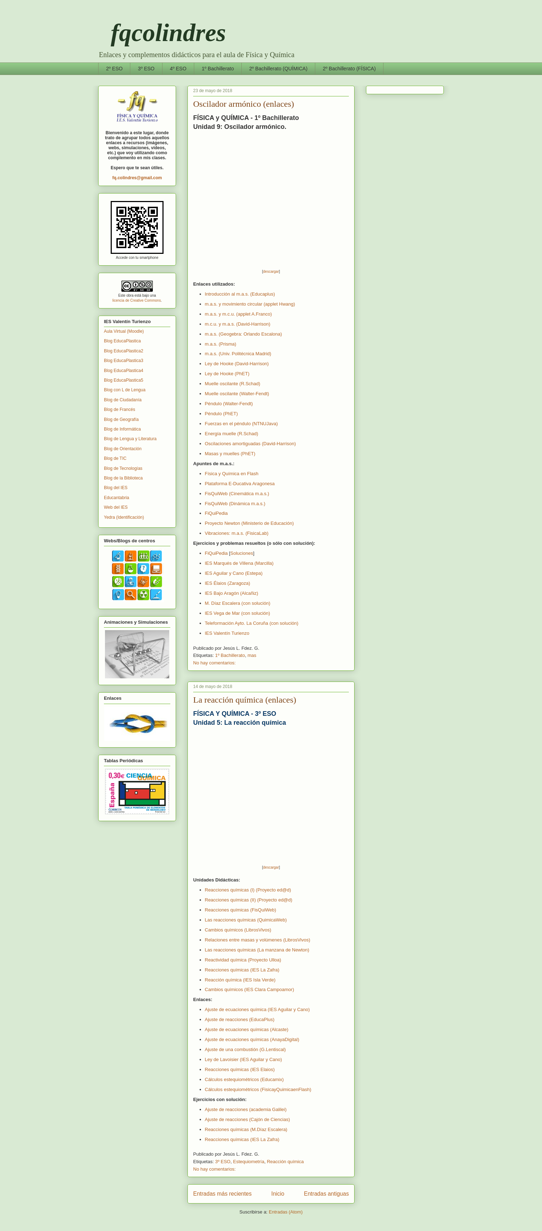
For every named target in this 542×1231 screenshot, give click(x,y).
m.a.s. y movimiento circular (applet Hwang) (250, 304)
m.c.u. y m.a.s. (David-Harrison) (237, 324)
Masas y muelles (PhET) (230, 453)
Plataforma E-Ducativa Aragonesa (240, 483)
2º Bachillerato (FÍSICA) (349, 68)
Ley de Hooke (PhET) (227, 373)
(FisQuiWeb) (240, 910)
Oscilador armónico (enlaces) (243, 104)
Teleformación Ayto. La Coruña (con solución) (251, 623)
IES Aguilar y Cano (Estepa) (234, 573)
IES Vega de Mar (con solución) (237, 613)
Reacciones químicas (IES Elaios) (240, 1069)
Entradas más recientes (222, 1194)
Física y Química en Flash (232, 473)
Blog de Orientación (122, 448)
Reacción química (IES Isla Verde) (240, 980)
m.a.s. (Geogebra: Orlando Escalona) (243, 334)
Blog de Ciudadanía (122, 399)
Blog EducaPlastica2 (123, 350)
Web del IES (115, 507)
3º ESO (146, 68)
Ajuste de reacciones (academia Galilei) (246, 1109)
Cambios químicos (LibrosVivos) (238, 930)
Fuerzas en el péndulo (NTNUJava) (241, 423)
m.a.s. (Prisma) (220, 344)
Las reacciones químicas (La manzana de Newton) (257, 950)
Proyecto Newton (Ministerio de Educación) (249, 523)
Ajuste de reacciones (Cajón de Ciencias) (247, 1119)
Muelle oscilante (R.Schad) (232, 383)
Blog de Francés (119, 409)
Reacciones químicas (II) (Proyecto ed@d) (248, 900)
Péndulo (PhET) (221, 413)
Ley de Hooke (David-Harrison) (237, 363)
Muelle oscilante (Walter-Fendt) (237, 393)
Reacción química (285, 1161)
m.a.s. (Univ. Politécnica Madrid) (238, 353)
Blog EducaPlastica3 (123, 360)
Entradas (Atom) (286, 1212)
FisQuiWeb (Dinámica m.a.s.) (235, 503)
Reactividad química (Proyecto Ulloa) (243, 960)
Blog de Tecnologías (123, 468)
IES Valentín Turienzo (227, 633)
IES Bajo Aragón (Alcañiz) (232, 593)
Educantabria (116, 497)
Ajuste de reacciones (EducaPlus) (240, 1019)
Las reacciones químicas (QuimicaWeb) (246, 920)
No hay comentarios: (214, 662)
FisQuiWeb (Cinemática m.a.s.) (237, 493)
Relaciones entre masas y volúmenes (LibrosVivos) (257, 940)
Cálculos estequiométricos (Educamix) (244, 1079)
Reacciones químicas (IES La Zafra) (242, 970)
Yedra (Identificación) (124, 517)
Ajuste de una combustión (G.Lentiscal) (245, 1049)
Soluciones (241, 553)
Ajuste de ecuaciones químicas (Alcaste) (246, 1029)
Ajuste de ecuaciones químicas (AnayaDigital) (252, 1039)
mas (251, 655)
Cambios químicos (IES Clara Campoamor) (249, 989)
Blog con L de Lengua (124, 389)
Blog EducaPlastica (122, 340)
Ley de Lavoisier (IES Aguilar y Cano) (243, 1059)
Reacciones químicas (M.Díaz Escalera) (246, 1129)
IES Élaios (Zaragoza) (227, 583)
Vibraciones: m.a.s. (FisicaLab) (237, 533)
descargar (271, 271)
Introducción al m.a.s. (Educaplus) (240, 294)
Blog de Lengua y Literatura (130, 438)
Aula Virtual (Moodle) (124, 331)
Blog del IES (115, 487)
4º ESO (178, 68)
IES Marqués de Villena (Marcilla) (239, 563)
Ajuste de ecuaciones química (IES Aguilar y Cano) (257, 1009)
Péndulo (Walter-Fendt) (229, 403)
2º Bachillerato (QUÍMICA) (278, 68)
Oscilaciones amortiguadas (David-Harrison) (250, 443)
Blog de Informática (122, 429)
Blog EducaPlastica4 (123, 370)
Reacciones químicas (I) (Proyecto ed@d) (248, 890)
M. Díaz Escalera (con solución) (238, 603)
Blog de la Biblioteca (123, 478)
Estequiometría (248, 1161)
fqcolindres (162, 32)
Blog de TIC (115, 458)
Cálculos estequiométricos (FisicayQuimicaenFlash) (258, 1089)
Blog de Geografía (121, 419)
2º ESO (114, 68)
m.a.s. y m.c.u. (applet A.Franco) (238, 314)
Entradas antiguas (326, 1194)
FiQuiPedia (216, 513)
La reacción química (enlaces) (244, 699)
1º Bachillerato (218, 68)
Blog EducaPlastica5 (123, 380)
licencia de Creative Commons (136, 300)
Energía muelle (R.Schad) (232, 433)
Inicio (277, 1194)
